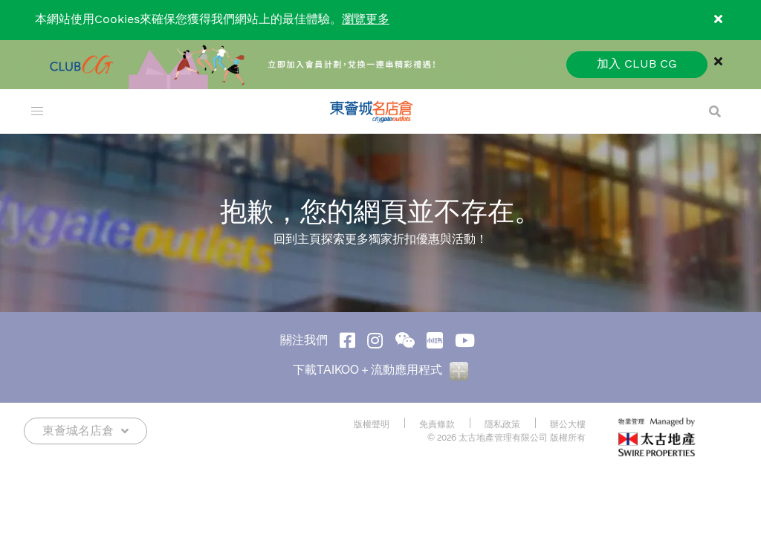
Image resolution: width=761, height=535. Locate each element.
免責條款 (437, 424)
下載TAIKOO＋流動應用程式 (380, 370)
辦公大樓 (568, 424)
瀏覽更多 (365, 19)
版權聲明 (371, 424)
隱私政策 (502, 424)
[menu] (37, 111)
